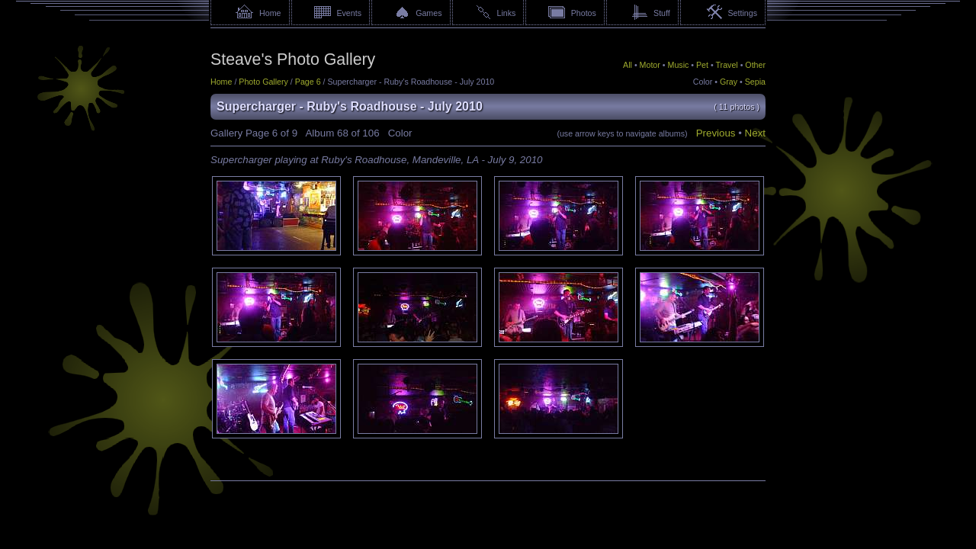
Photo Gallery (263, 81)
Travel (726, 64)
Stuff (661, 13)
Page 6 (308, 81)
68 (342, 133)
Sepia (755, 81)
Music (678, 64)
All (627, 64)
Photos (583, 13)
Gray (728, 81)
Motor (650, 64)
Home (270, 13)
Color (702, 81)
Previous (716, 133)
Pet (702, 64)
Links (506, 13)
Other (755, 64)
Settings (742, 13)
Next (755, 133)
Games (428, 13)
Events (348, 13)
